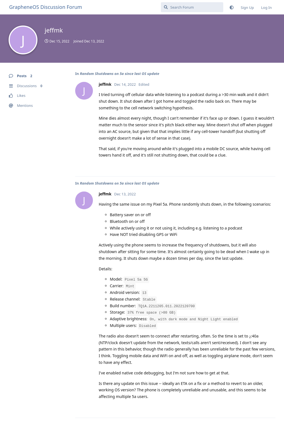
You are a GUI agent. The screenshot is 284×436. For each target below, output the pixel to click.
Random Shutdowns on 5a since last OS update (119, 73)
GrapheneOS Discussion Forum (45, 7)
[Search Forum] (192, 7)
